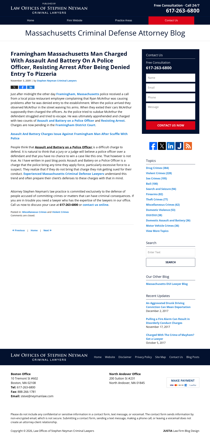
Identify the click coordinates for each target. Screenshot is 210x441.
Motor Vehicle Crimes (162, 225)
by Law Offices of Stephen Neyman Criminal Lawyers (176, 8)
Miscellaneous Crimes (34, 212)
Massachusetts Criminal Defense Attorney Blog (49, 8)
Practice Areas (123, 20)
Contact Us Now (170, 125)
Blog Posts (192, 357)
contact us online (95, 205)
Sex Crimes (156, 178)
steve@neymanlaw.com (37, 396)
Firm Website (74, 20)
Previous (18, 230)
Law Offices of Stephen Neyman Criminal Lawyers (63, 431)
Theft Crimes (157, 199)
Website (110, 357)
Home (30, 20)
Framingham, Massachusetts (78, 94)
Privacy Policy (143, 357)
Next (47, 230)
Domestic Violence (160, 210)
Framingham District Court (75, 125)
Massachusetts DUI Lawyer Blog (167, 284)
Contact (171, 20)
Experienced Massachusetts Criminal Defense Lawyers (64, 174)
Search (171, 262)
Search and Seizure (161, 189)
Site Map (160, 357)
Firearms (154, 194)
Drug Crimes (157, 168)
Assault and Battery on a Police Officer (66, 121)
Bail (152, 183)
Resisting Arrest (113, 121)
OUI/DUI (154, 215)
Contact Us (176, 357)
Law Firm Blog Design (181, 431)
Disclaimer (125, 357)
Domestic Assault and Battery (168, 220)
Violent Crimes (60, 212)
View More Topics (157, 231)
